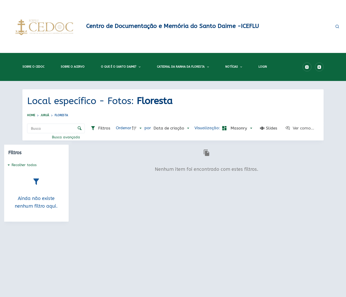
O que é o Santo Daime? (121, 67)
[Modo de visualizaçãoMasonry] (236, 128)
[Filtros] (100, 128)
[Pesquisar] (337, 26)
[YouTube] (319, 67)
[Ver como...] (300, 128)
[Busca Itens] (56, 128)
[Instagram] (307, 67)
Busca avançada (66, 137)
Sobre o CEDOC (33, 66)
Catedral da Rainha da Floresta (184, 67)
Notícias (234, 67)
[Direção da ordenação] (137, 128)
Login (262, 66)
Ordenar (123, 128)
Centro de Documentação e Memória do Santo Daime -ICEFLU (172, 26)
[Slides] (268, 128)
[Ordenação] (171, 128)
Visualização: (207, 128)
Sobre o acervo (73, 66)
